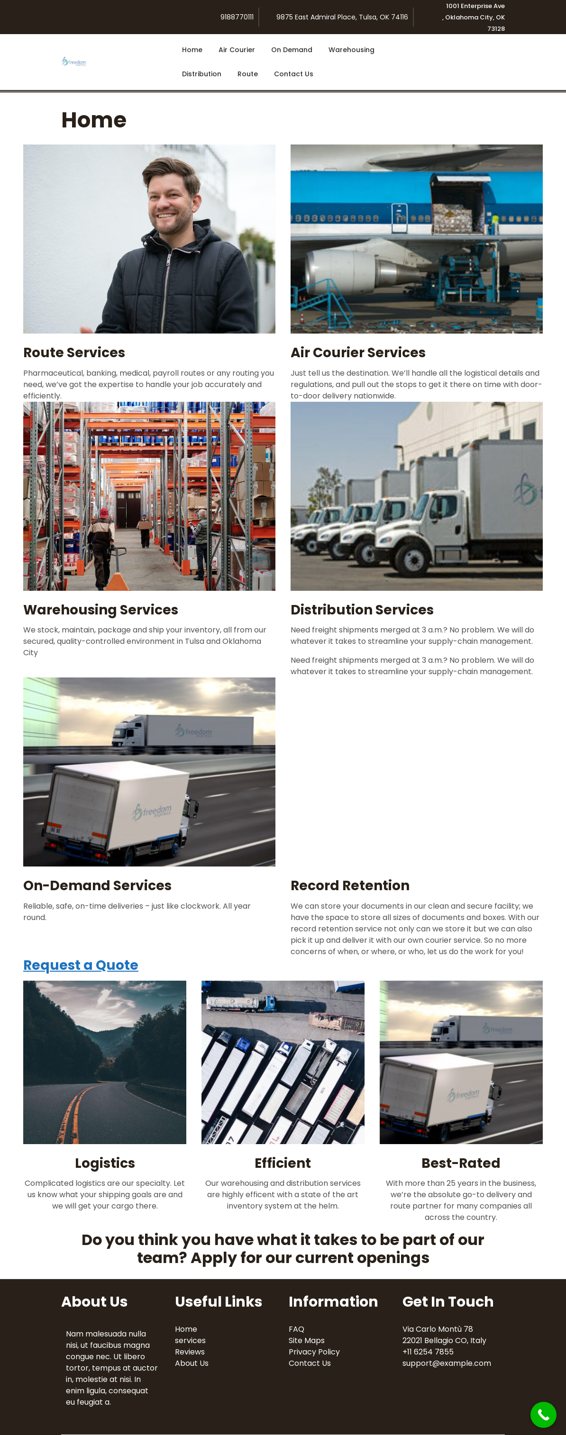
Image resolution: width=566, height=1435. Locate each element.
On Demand (291, 49)
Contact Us (293, 74)
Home (192, 49)
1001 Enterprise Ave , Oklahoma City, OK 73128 (473, 17)
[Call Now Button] (543, 1415)
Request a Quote (80, 965)
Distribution (201, 74)
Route (247, 74)
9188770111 (237, 17)
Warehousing (351, 49)
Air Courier (237, 49)
